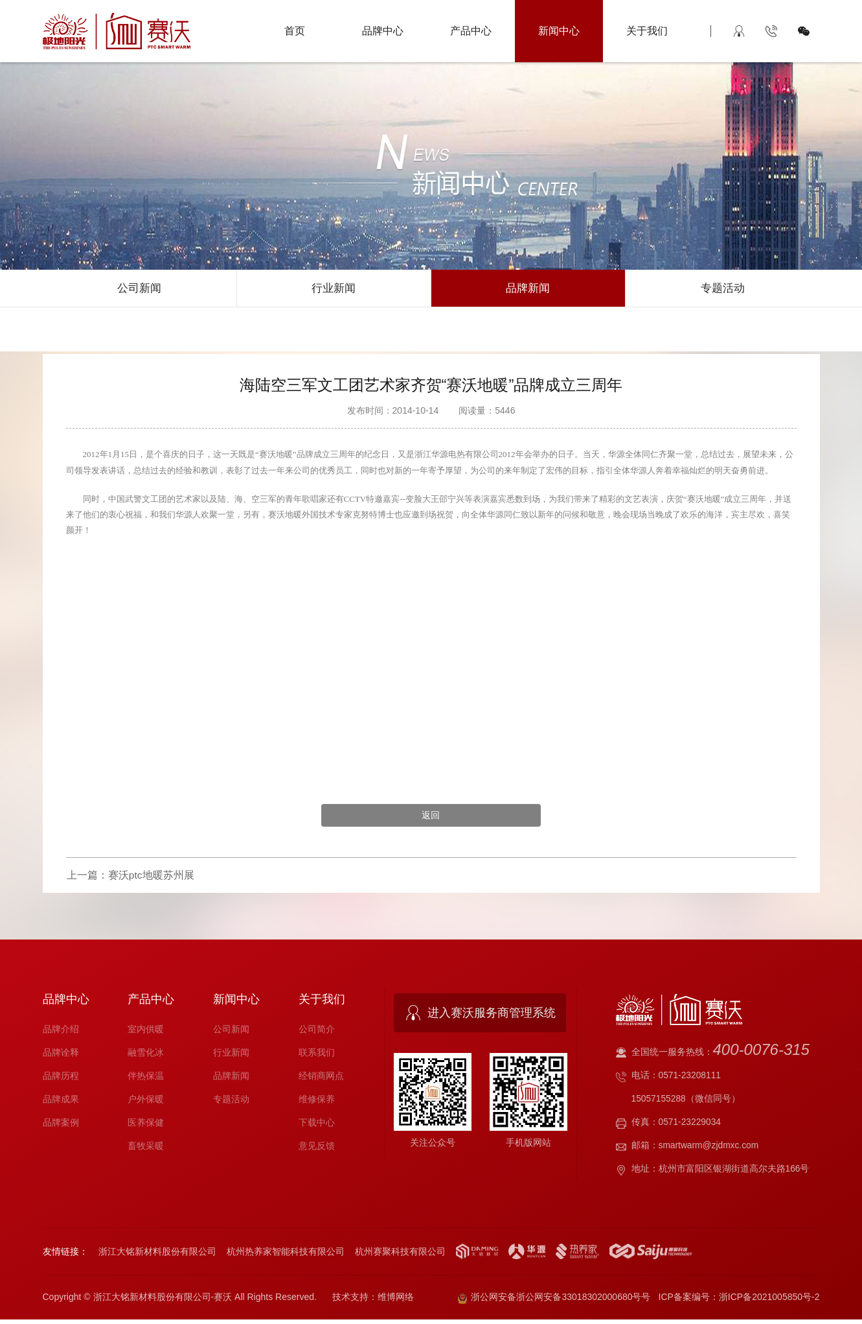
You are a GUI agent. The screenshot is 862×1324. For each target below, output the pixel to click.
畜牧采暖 (146, 1148)
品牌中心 (382, 30)
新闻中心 (559, 30)
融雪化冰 (146, 1055)
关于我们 (647, 30)
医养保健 (146, 1125)
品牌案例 (61, 1125)
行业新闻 (333, 289)
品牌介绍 (61, 1031)
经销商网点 (321, 1078)
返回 (431, 818)
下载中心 (317, 1125)
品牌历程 (61, 1078)
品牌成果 (61, 1101)
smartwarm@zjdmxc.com (709, 1147)
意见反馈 (317, 1148)
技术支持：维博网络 (373, 1300)
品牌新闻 (528, 289)
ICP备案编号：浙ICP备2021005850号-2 (739, 1300)
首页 (294, 30)
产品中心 (471, 30)
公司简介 (317, 1031)
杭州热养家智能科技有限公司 (286, 1253)
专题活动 (722, 289)
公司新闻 (139, 289)
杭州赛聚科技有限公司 (400, 1253)
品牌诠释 (61, 1055)
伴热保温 (146, 1078)
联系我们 (317, 1055)
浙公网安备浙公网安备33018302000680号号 (554, 1300)
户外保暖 (146, 1101)
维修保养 (317, 1101)
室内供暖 (146, 1031)
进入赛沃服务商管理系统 (491, 1016)
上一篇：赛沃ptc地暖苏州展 (130, 878)
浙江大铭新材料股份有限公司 (157, 1253)
